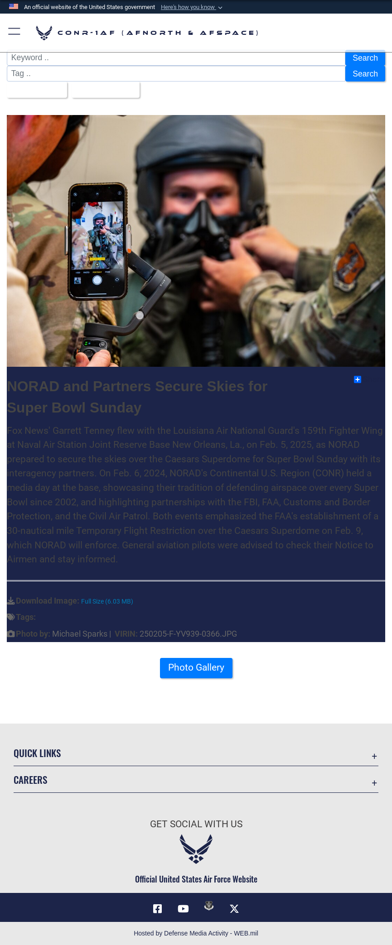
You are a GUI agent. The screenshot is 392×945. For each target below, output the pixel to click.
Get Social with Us (196, 824)
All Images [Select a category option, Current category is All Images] (33, 89)
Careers (30, 779)
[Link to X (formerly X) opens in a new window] (234, 909)
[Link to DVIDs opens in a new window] (209, 905)
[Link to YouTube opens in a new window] (183, 909)
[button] (192, 7)
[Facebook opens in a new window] (158, 909)
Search (365, 57)
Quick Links (37, 753)
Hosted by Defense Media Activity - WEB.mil (196, 933)
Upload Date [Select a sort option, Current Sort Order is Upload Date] (102, 89)
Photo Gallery (196, 667)
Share (369, 379)
